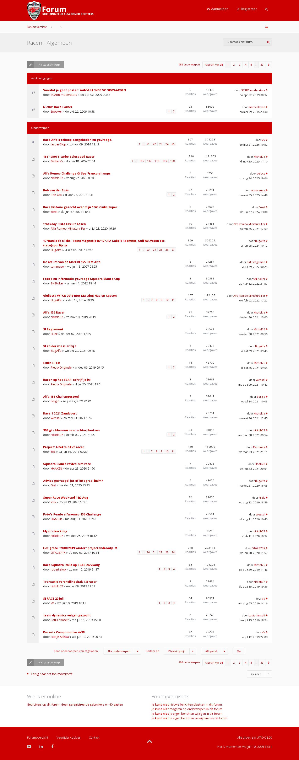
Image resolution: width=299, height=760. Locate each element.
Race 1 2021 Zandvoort (60, 413)
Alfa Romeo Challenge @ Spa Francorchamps (77, 173)
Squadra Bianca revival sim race (67, 464)
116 (142, 161)
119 (165, 161)
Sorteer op (171, 651)
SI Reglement (53, 329)
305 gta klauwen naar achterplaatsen (71, 430)
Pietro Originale (61, 367)
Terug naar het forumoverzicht (51, 674)
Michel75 (57, 161)
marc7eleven (257, 107)
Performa (259, 447)
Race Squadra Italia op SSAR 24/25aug (71, 565)
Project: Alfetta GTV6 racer (63, 447)
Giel (53, 485)
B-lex (54, 334)
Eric (53, 452)
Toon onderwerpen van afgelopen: (97, 651)
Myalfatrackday (55, 531)
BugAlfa (56, 250)
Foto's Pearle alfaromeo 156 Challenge (72, 514)
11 (173, 300)
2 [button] (234, 64)
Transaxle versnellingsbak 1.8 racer (70, 582)
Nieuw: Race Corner (57, 107)
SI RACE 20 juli (53, 598)
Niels (262, 497)
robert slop (58, 569)
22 (154, 144)
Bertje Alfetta (60, 637)
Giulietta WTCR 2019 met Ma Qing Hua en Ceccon (80, 296)
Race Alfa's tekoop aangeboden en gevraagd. (77, 140)
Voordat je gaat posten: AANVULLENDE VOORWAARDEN (84, 90)
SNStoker (57, 283)
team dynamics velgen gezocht (67, 615)
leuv (53, 502)
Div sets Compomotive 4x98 (64, 632)
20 (148, 552)
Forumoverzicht (37, 27)
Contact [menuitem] (94, 737)
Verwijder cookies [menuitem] (68, 737)
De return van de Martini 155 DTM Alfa (71, 262)
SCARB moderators (64, 95)
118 (157, 161)
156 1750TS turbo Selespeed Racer (68, 157)
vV (263, 140)
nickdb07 (57, 178)
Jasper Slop (58, 144)
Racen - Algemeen (49, 42)
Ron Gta (56, 195)
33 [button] (262, 64)
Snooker (56, 111)
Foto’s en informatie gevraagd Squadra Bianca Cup (81, 279)
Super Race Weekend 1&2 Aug (65, 497)
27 (173, 249)
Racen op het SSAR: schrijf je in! (67, 380)
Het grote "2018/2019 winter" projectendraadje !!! (80, 548)
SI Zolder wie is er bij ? (59, 346)
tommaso (57, 266)
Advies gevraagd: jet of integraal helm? (73, 481)
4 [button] (245, 64)
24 (166, 144)
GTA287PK (58, 553)
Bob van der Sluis (56, 190)
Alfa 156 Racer (54, 312)
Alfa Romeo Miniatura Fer (68, 228)
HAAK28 (56, 468)
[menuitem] (218, 9)
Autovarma (258, 190)
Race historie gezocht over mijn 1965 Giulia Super (80, 207)
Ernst (54, 212)
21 (148, 144)
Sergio (55, 401)
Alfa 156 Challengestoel (61, 396)
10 (166, 300)
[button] (269, 64)
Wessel (260, 380)
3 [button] (239, 64)
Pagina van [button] (214, 64)
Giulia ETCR (51, 363)
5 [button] (251, 64)
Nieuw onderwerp (43, 64)
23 (160, 144)
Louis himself (60, 620)
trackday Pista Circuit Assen (64, 224)
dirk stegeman (256, 262)
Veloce (261, 173)
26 (166, 249)
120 (172, 161)
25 (173, 144)
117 (149, 161)
